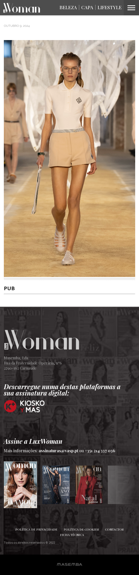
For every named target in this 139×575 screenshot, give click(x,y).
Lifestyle (110, 7)
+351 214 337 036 (100, 450)
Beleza (68, 7)
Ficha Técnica (72, 535)
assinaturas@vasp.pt (58, 450)
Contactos (114, 529)
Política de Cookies (81, 529)
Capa (87, 7)
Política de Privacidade (36, 529)
